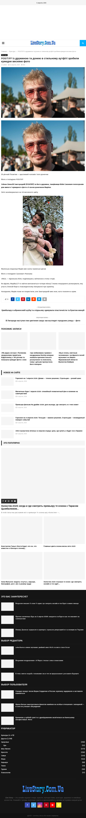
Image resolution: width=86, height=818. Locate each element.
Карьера (4, 762)
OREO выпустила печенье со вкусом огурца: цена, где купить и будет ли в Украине (48, 431)
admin (5, 65)
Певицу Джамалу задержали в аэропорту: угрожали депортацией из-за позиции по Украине (49, 630)
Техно (3, 766)
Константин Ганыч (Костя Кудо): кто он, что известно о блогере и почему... (19, 547)
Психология (5, 773)
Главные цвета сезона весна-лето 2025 (60, 546)
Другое (4, 739)
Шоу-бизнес (5, 749)
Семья (3, 756)
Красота (4, 752)
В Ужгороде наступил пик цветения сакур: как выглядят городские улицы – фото (43, 321)
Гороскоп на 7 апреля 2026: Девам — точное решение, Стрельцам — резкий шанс (48, 378)
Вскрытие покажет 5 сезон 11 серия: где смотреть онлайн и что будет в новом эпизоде (47, 603)
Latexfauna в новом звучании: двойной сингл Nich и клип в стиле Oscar (42, 647)
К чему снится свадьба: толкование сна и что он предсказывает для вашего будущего (47, 674)
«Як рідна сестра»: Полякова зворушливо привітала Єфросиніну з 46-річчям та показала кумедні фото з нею (13, 356)
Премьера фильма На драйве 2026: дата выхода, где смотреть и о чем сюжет (47, 405)
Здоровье (5, 742)
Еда (4, 745)
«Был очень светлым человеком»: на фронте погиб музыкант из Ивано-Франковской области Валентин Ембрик (71, 357)
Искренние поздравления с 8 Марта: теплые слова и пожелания (39, 660)
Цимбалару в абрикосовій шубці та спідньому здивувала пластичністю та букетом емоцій (43, 310)
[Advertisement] (43, 22)
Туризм (4, 769)
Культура (4, 55)
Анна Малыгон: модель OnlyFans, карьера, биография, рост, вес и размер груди (18, 583)
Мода (3, 759)
